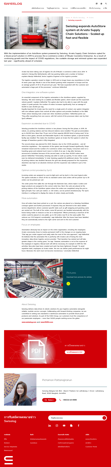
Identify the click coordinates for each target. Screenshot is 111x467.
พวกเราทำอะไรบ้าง (91, 439)
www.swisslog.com (29, 322)
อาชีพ (105, 8)
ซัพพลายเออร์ (8, 450)
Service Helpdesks (10, 447)
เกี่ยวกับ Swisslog (94, 8)
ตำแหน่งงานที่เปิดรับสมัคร (66, 439)
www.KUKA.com (47, 322)
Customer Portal (91, 447)
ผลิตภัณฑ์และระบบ (38, 8)
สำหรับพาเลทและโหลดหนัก (38, 439)
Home (68, 18)
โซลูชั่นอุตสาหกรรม (53, 8)
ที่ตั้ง (5, 439)
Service (65, 8)
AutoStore (33, 443)
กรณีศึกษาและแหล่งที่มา (78, 8)
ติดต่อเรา (7, 443)
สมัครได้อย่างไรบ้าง (64, 447)
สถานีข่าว (88, 443)
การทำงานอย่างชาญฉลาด (66, 443)
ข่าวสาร (89, 17)
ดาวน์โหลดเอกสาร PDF (74, 352)
